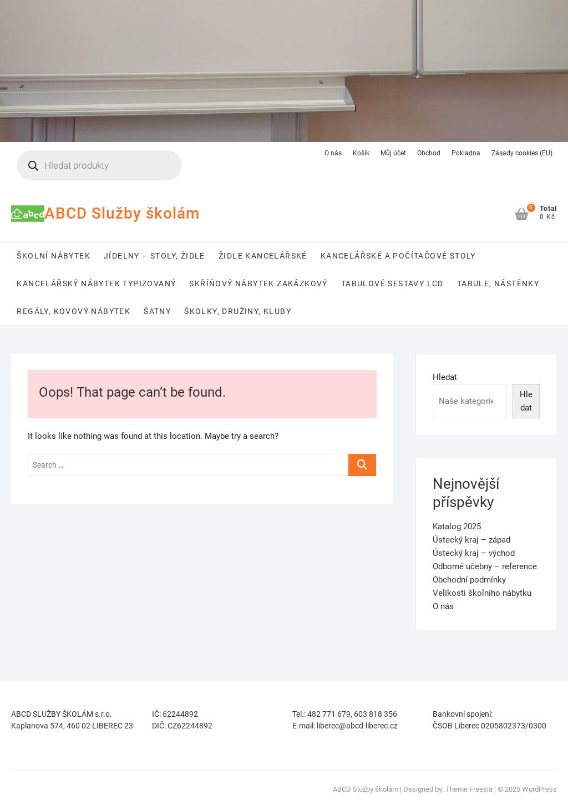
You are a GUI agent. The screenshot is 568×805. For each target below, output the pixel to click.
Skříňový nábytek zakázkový (258, 283)
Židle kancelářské (263, 255)
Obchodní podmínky (469, 580)
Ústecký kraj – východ (474, 553)
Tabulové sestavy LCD (392, 283)
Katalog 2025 (457, 526)
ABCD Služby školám (122, 213)
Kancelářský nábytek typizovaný (96, 283)
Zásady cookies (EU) (521, 153)
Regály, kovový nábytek (73, 311)
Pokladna (466, 153)
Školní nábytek (53, 255)
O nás (333, 153)
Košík (361, 153)
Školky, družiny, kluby (237, 311)
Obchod (428, 153)
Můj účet (393, 153)
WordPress (539, 789)
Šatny (157, 311)
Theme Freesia (469, 789)
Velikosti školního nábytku (482, 593)
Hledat (445, 377)
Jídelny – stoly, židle (154, 255)
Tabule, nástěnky (498, 283)
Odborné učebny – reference (485, 566)
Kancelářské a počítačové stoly (398, 255)
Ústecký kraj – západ (471, 540)
